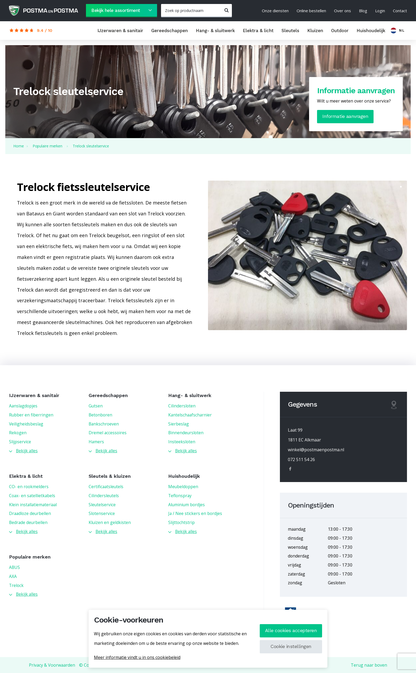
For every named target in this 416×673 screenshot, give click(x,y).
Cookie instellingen (290, 646)
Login (380, 10)
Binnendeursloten (185, 433)
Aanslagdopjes (23, 406)
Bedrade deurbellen (28, 522)
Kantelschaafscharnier (190, 415)
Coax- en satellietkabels (32, 496)
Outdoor (340, 30)
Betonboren (100, 415)
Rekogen (18, 433)
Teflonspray (180, 496)
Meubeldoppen (183, 486)
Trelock (16, 585)
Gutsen (96, 406)
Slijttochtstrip (181, 522)
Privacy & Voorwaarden (52, 665)
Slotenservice (102, 513)
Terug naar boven (369, 665)
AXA (13, 576)
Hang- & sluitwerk (215, 30)
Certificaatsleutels (106, 486)
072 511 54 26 (301, 459)
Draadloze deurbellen (30, 513)
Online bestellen (311, 10)
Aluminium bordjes (186, 505)
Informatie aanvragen (345, 116)
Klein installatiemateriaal (33, 505)
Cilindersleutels (104, 496)
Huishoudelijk (371, 30)
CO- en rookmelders (29, 486)
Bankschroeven (104, 424)
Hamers (96, 442)
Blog (363, 10)
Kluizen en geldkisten (110, 522)
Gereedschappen (169, 30)
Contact (400, 10)
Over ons (342, 10)
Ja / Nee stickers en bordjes (195, 513)
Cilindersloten (182, 406)
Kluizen (315, 30)
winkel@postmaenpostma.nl (316, 450)
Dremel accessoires (108, 433)
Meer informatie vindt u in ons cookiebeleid (137, 657)
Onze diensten (275, 10)
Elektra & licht (258, 30)
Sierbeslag (178, 424)
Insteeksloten (181, 442)
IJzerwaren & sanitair (120, 30)
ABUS (14, 567)
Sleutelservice (102, 505)
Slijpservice (20, 442)
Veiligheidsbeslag (26, 424)
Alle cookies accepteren (291, 630)
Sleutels (290, 30)
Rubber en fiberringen (31, 415)
